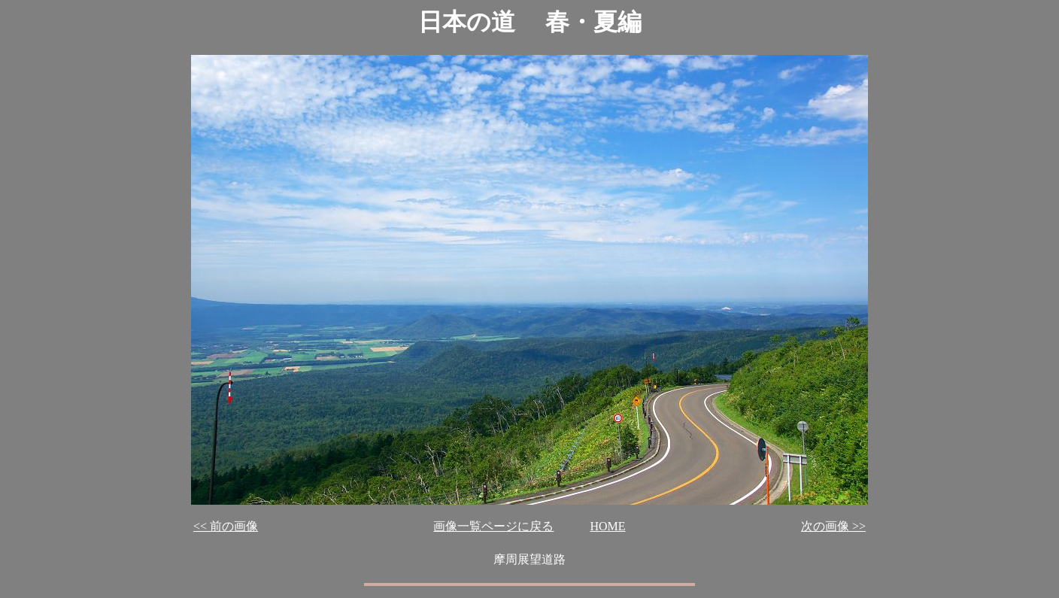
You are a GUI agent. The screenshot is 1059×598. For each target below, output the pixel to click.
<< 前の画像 (225, 526)
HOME (607, 526)
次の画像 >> (833, 526)
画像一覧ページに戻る (493, 526)
